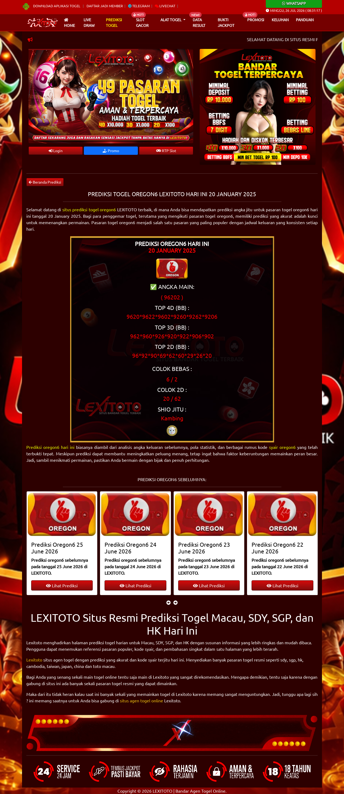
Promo (111, 150)
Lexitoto (34, 659)
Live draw (89, 22)
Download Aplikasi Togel (51, 5)
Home (69, 23)
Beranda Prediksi (45, 182)
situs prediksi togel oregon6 (89, 209)
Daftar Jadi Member (105, 5)
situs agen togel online (141, 700)
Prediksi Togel (114, 22)
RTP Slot (166, 150)
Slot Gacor (142, 22)
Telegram (139, 5)
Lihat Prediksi (62, 585)
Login (56, 150)
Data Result (199, 22)
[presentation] (168, 602)
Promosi (255, 19)
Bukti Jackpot (226, 22)
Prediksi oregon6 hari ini (50, 447)
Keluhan (280, 19)
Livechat (165, 5)
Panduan (305, 19)
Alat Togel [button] (171, 19)
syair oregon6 (282, 447)
